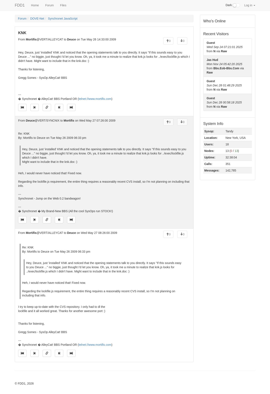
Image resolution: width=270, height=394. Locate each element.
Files (63, 5)
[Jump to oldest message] (22, 107)
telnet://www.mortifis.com (95, 99)
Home (35, 5)
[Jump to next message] (59, 107)
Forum (49, 5)
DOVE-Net (37, 18)
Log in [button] (249, 5)
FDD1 (20, 5)
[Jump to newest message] (71, 107)
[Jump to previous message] (34, 107)
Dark (233, 5)
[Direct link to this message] (47, 107)
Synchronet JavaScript (62, 18)
